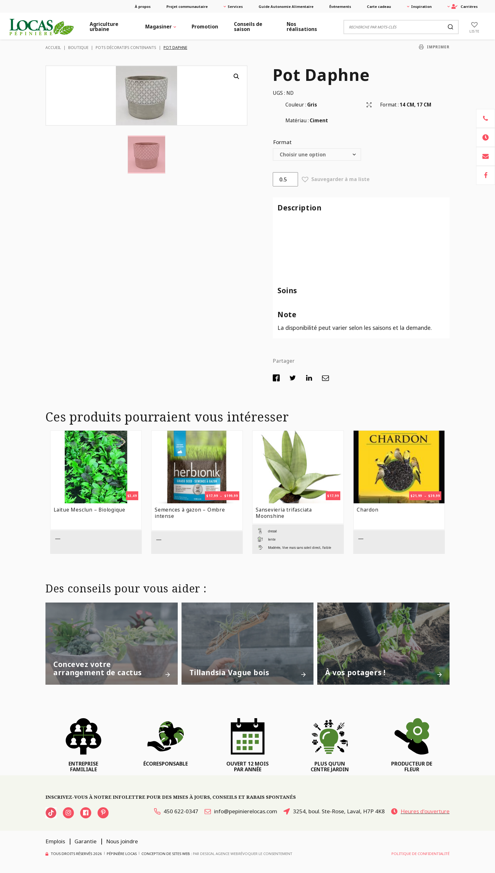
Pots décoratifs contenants (126, 47)
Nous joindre (122, 841)
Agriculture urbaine (104, 27)
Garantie (86, 841)
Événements (340, 6)
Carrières (464, 6)
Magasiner (158, 26)
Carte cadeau (379, 6)
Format (282, 142)
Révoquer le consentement (265, 853)
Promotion (205, 26)
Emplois (55, 841)
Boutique (78, 47)
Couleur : (295, 104)
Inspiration (421, 6)
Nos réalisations (302, 27)
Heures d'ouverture (420, 811)
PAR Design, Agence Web (215, 853)
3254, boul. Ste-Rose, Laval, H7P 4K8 (334, 811)
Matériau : (297, 120)
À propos (143, 6)
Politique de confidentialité (420, 853)
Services (235, 6)
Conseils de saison (248, 27)
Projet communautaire (187, 6)
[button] (236, 76)
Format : (389, 104)
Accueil (53, 47)
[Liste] (474, 27)
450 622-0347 (176, 811)
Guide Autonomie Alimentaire (286, 6)
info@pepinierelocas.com (241, 811)
